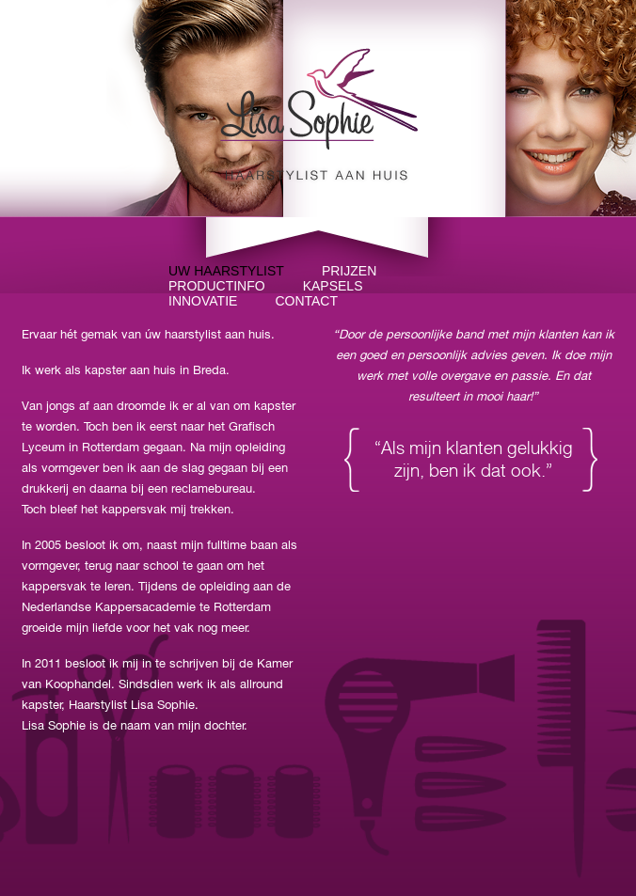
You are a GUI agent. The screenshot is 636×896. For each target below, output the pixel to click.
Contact (306, 300)
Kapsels (333, 285)
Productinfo (216, 285)
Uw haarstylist (226, 270)
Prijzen (349, 270)
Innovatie (202, 300)
